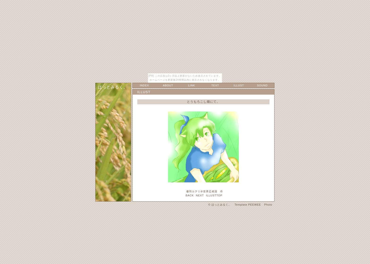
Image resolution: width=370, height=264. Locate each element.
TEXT (215, 85)
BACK (189, 195)
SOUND (262, 85)
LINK (191, 85)
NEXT (200, 195)
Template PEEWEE (248, 204)
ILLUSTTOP (214, 195)
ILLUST (239, 85)
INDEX (144, 85)
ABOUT (168, 85)
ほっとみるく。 (113, 87)
